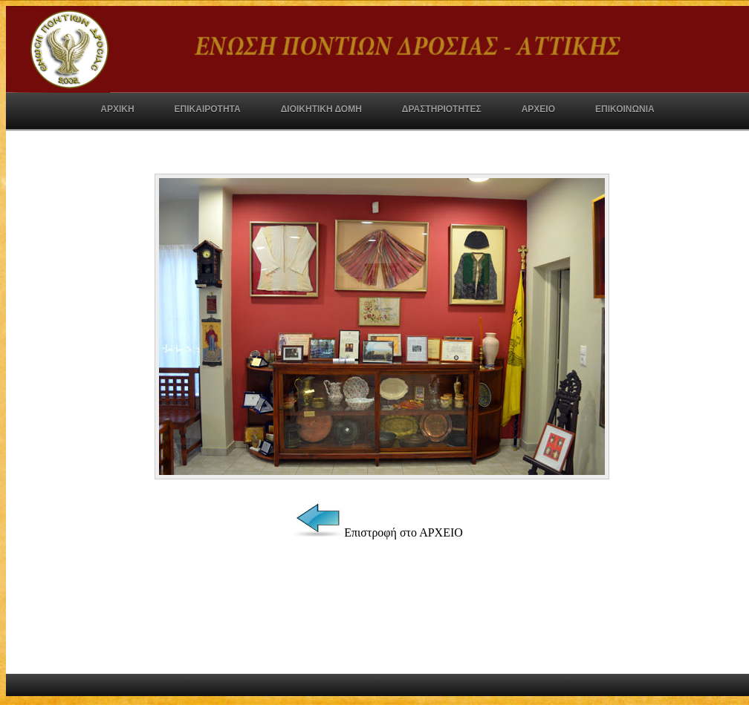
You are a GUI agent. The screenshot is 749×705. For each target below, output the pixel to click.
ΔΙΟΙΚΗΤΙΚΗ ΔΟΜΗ (321, 109)
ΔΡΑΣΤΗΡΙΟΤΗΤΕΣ (442, 109)
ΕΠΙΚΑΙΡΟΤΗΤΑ (208, 109)
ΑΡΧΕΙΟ (538, 109)
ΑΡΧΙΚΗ (117, 109)
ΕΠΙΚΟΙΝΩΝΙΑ (625, 109)
